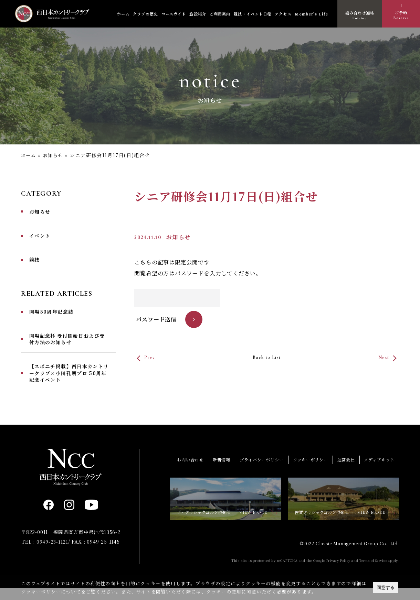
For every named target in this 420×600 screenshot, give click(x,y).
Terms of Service (372, 572)
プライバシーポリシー (253, 469)
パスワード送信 (156, 319)
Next (382, 356)
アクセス (283, 14)
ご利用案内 (220, 14)
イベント (41, 237)
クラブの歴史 (145, 14)
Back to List (266, 356)
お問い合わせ (178, 469)
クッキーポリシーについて (51, 591)
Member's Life (311, 14)
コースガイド (173, 14)
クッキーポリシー (305, 469)
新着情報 (210, 469)
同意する (386, 587)
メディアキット (378, 469)
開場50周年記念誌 (54, 315)
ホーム (123, 14)
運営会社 (343, 469)
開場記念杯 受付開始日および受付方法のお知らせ (66, 344)
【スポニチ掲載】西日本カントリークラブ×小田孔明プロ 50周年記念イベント (68, 381)
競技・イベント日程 (252, 14)
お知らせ (55, 155)
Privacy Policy (336, 572)
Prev (151, 356)
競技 (35, 262)
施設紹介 (197, 14)
